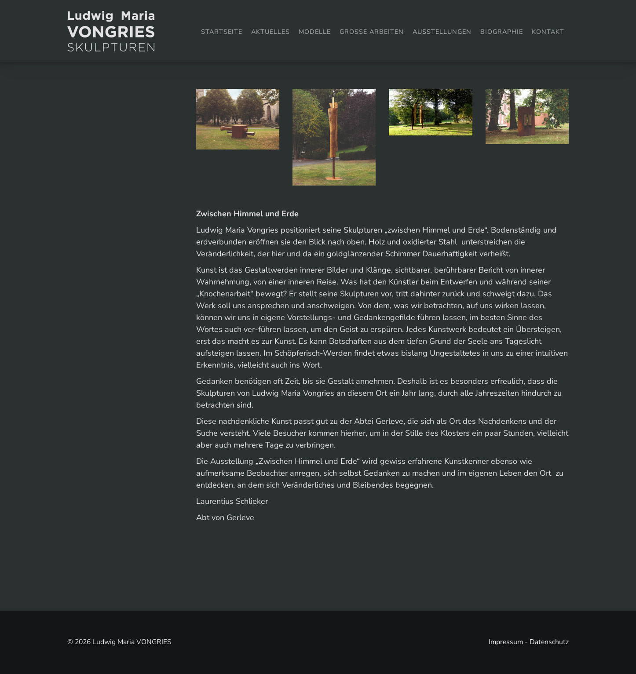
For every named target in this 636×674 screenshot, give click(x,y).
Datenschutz (549, 642)
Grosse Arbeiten (372, 31)
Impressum (506, 642)
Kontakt (548, 31)
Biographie (501, 31)
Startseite (221, 31)
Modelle (315, 31)
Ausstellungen (442, 31)
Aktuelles (270, 31)
